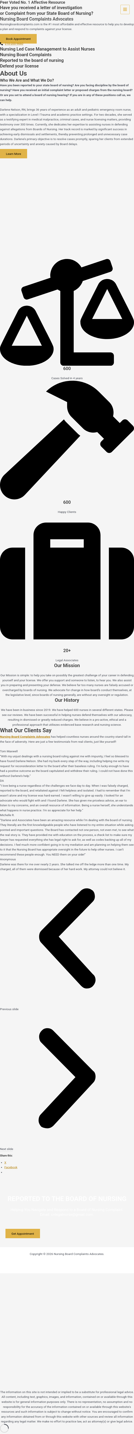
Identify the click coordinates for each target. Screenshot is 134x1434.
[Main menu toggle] (125, 9)
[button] (67, 941)
